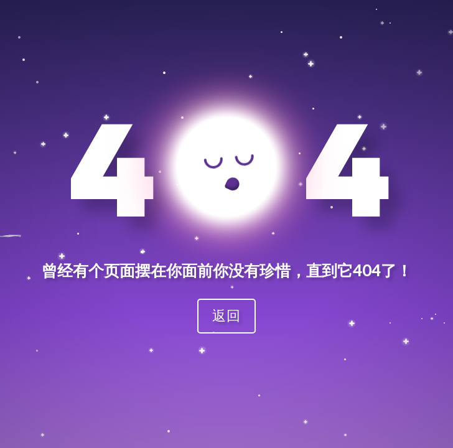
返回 (226, 315)
